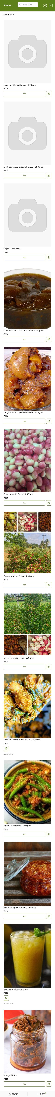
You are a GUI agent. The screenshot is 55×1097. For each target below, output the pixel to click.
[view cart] (51, 5)
